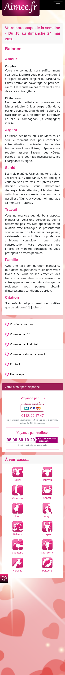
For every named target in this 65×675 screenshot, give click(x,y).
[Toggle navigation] (58, 4)
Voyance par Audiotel (21, 344)
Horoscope (14, 374)
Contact (12, 364)
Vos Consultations (19, 324)
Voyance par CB (17, 334)
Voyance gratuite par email (25, 354)
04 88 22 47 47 (32, 415)
